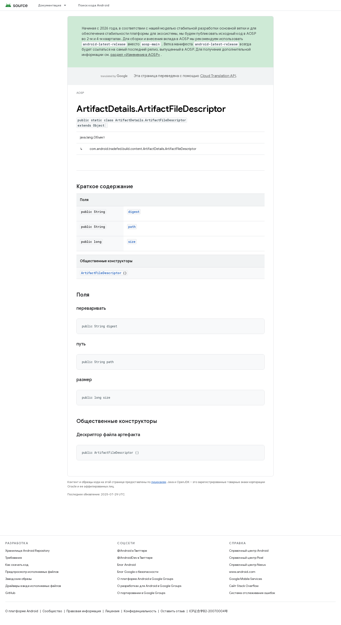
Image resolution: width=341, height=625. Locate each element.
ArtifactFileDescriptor (101, 273)
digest (133, 212)
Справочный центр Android (249, 551)
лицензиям (158, 482)
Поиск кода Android (93, 5)
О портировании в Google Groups (141, 593)
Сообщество (52, 611)
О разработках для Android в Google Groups (149, 586)
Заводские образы (18, 579)
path (132, 227)
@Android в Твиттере (132, 551)
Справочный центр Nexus (247, 565)
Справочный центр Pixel (246, 558)
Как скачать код (17, 565)
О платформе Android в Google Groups (145, 579)
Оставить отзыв (173, 611)
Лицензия (112, 611)
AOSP (80, 93)
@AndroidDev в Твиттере (134, 558)
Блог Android (126, 565)
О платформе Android (21, 611)
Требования (13, 558)
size (131, 242)
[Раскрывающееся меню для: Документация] (67, 5)
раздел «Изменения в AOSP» (135, 55)
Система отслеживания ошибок (252, 593)
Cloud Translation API (218, 76)
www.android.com (242, 572)
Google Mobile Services (245, 579)
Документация (49, 5)
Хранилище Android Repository (27, 551)
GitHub (10, 593)
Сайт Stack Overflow (244, 586)
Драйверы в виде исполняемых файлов (33, 586)
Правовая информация (84, 611)
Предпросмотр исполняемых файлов (31, 572)
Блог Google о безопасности (137, 572)
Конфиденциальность (140, 611)
